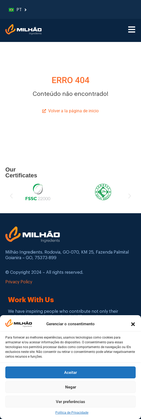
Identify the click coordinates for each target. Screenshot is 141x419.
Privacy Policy (18, 282)
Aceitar (70, 372)
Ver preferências (70, 402)
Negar (70, 387)
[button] (133, 324)
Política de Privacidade (71, 413)
